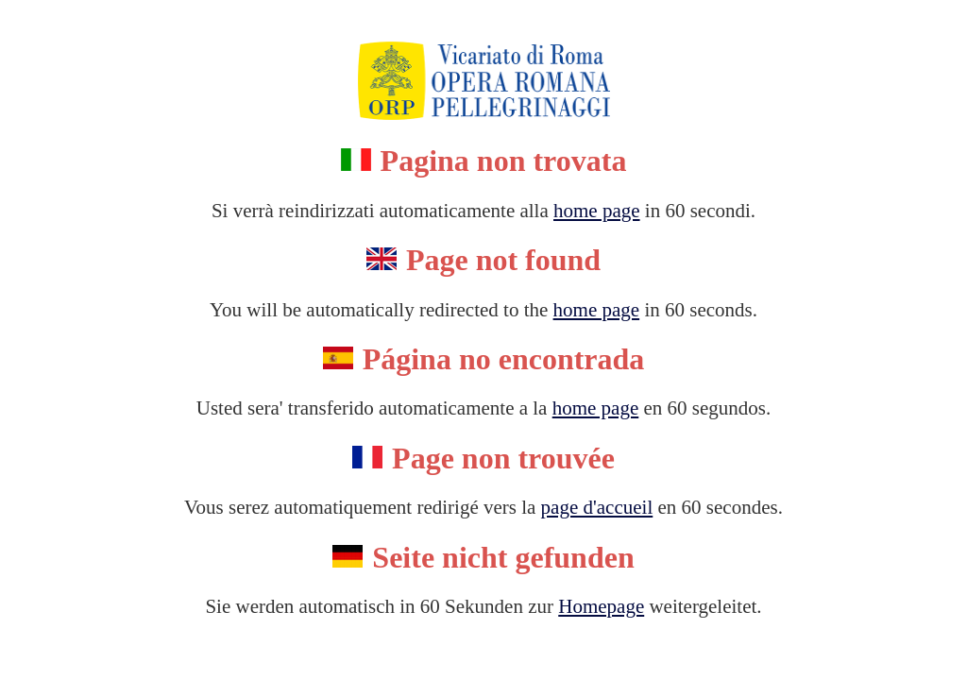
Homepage (601, 606)
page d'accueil (597, 507)
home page (596, 210)
